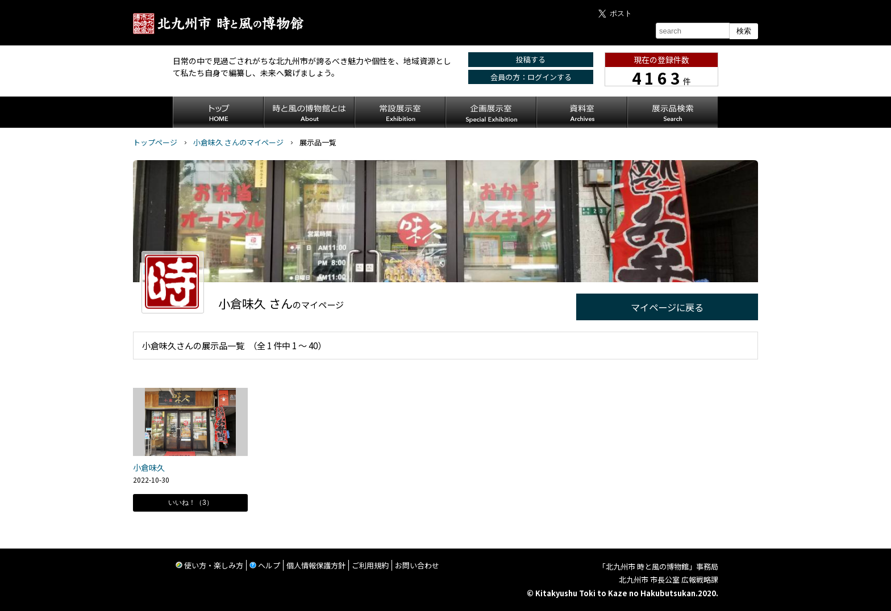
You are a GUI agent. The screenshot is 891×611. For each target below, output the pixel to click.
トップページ (155, 142)
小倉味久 (149, 467)
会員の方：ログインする (531, 77)
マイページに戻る (667, 307)
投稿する (531, 59)
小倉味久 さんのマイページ (238, 142)
